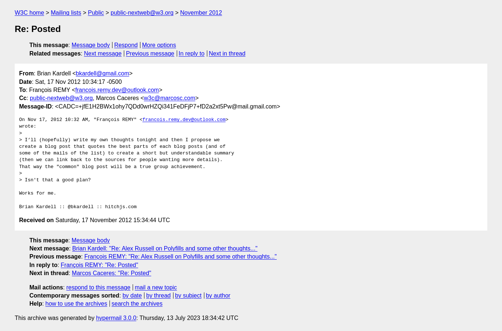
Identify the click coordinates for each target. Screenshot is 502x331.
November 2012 (201, 13)
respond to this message (98, 287)
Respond (126, 45)
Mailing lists (66, 13)
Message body (91, 45)
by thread (158, 295)
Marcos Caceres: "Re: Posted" (111, 273)
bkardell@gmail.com (102, 73)
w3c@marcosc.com (170, 98)
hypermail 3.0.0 (116, 318)
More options (159, 45)
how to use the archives (76, 303)
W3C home (29, 13)
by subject (188, 295)
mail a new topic (156, 287)
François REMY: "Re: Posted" (99, 265)
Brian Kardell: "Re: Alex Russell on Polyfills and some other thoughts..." (165, 248)
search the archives (137, 303)
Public (96, 13)
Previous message (150, 53)
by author (218, 295)
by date (131, 295)
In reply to (191, 53)
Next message (103, 53)
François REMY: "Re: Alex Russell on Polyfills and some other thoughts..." (180, 256)
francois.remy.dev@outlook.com (117, 90)
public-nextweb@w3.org (142, 13)
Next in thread (227, 53)
